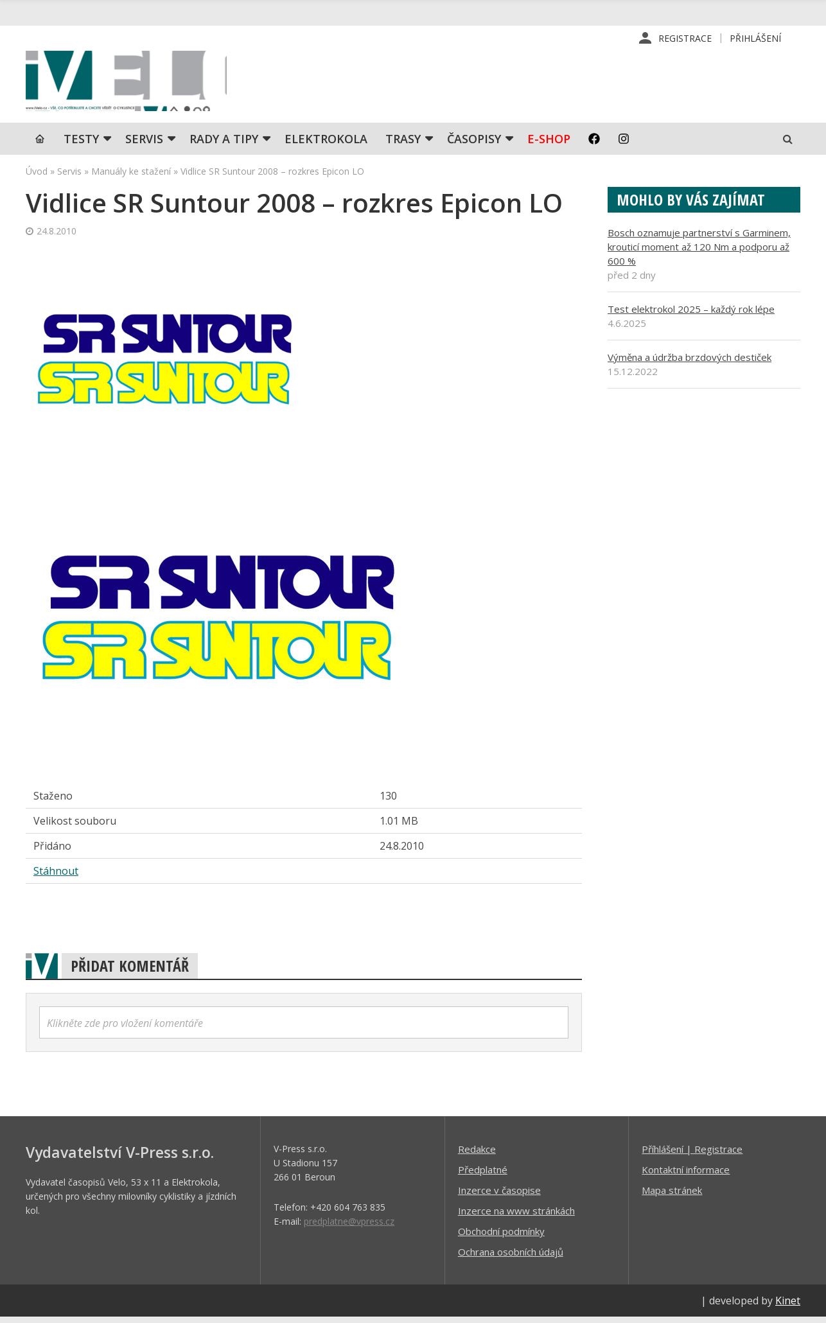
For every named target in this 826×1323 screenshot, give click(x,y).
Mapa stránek (672, 1195)
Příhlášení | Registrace (692, 1154)
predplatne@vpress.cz (349, 1227)
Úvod (37, 177)
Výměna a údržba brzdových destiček (689, 362)
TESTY (81, 144)
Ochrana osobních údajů (510, 1257)
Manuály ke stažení (131, 177)
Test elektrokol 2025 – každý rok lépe (691, 314)
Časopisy (474, 144)
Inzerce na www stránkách (516, 1216)
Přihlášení (755, 38)
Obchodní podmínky (501, 1237)
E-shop (548, 144)
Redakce (477, 1154)
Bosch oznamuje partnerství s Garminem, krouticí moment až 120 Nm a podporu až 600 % (699, 252)
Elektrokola (326, 144)
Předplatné (482, 1175)
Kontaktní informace (686, 1175)
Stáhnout (55, 877)
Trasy (403, 144)
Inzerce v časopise (499, 1195)
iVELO (135, 84)
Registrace (685, 38)
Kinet (787, 1306)
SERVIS (144, 144)
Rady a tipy (223, 144)
